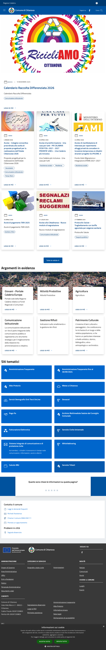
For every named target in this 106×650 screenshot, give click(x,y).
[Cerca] (101, 10)
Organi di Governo (8, 567)
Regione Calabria (9, 3)
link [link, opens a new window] (74, 637)
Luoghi (81, 586)
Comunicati (83, 571)
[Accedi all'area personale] (97, 3)
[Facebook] (89, 10)
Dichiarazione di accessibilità (63, 618)
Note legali (57, 614)
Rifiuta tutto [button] (62, 641)
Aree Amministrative (9, 571)
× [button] (103, 626)
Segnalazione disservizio (36, 605)
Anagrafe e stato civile (35, 567)
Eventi (81, 590)
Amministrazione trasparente (64, 602)
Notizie (82, 567)
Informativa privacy (60, 610)
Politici (3, 583)
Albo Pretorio (58, 606)
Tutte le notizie (53, 260)
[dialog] (53, 637)
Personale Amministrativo (10, 587)
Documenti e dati (7, 591)
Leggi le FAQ (31, 608)
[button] (53, 646)
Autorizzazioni (58, 567)
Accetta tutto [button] (44, 641)
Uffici (3, 575)
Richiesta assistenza (34, 612)
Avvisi (10, 82)
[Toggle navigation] (4, 10)
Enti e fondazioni (7, 579)
